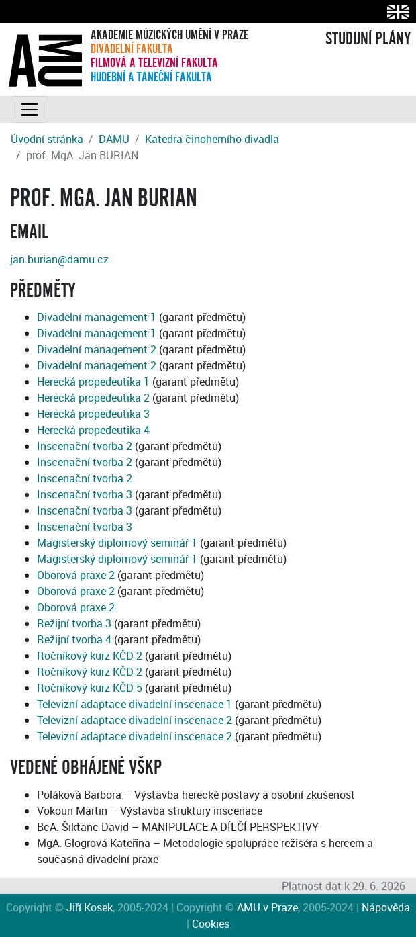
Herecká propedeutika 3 (93, 413)
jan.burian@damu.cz (59, 259)
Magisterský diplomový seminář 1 (117, 542)
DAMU (114, 139)
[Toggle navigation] (29, 109)
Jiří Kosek (89, 907)
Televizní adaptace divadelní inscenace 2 (134, 720)
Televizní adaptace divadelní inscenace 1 (134, 704)
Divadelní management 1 (96, 317)
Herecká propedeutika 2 (93, 397)
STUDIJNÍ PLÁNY (368, 39)
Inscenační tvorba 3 (84, 494)
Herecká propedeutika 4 (93, 429)
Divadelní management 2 (96, 349)
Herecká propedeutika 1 (93, 381)
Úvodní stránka (47, 139)
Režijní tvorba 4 (74, 639)
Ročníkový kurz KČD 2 (89, 655)
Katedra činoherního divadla (212, 139)
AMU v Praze (267, 907)
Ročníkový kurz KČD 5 (89, 687)
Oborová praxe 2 (76, 575)
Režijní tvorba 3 (74, 623)
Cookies (210, 923)
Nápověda (386, 907)
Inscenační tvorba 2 (84, 446)
